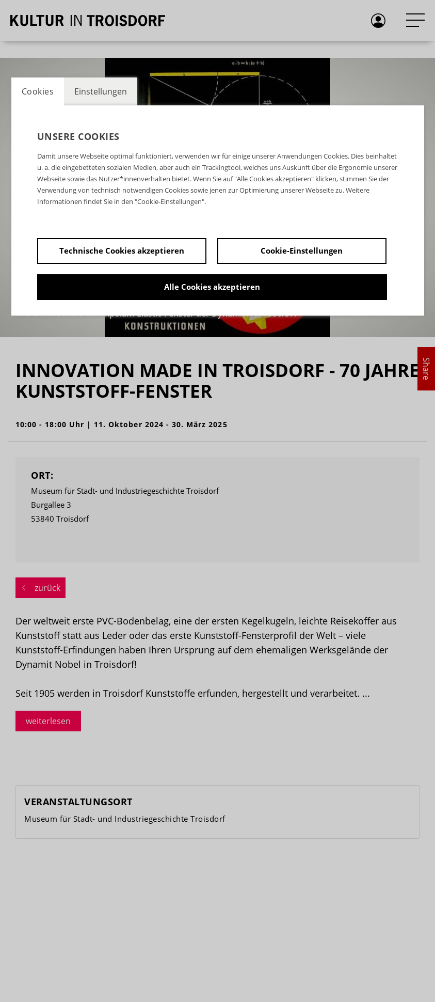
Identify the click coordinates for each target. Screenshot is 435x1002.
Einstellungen (100, 91)
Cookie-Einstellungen (302, 250)
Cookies (38, 91)
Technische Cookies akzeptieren (121, 250)
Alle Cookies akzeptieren (212, 286)
